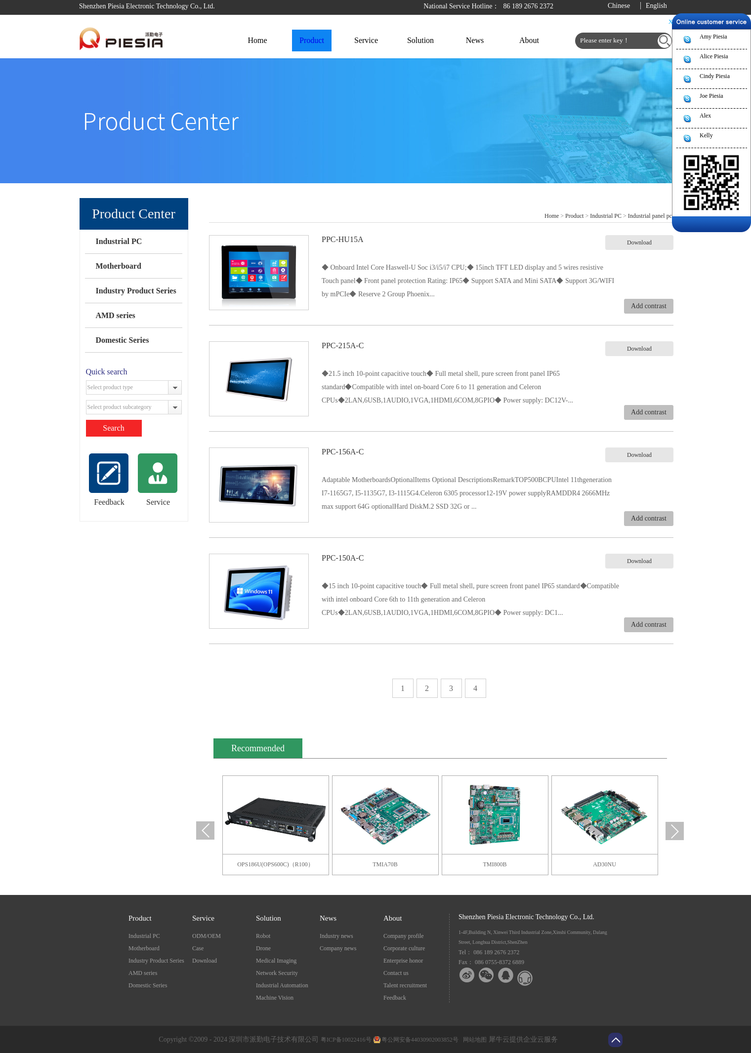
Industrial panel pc (650, 215)
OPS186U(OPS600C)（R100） (275, 864)
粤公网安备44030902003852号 (420, 1039)
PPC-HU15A (342, 239)
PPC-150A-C (343, 558)
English (656, 5)
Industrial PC (118, 241)
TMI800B (495, 864)
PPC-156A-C (343, 451)
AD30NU (604, 864)
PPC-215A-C (343, 345)
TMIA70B (385, 864)
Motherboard (118, 266)
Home (257, 40)
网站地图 (473, 1039)
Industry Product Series (135, 290)
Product (574, 215)
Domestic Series (122, 340)
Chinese (619, 5)
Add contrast (649, 306)
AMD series (115, 315)
